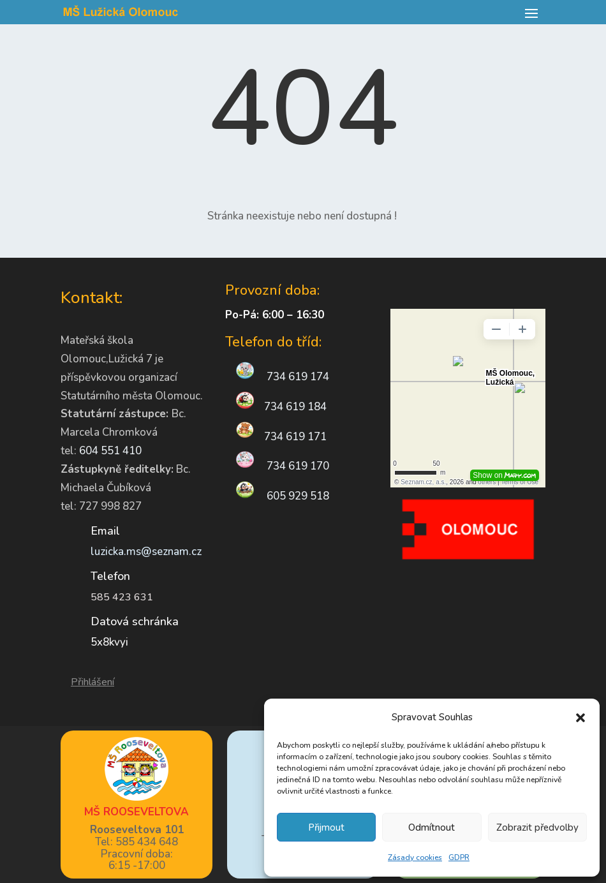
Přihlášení (92, 682)
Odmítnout (431, 827)
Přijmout (326, 827)
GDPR (458, 857)
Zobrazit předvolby (537, 827)
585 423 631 (122, 597)
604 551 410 (110, 450)
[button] (580, 717)
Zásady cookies (415, 857)
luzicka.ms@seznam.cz (146, 551)
